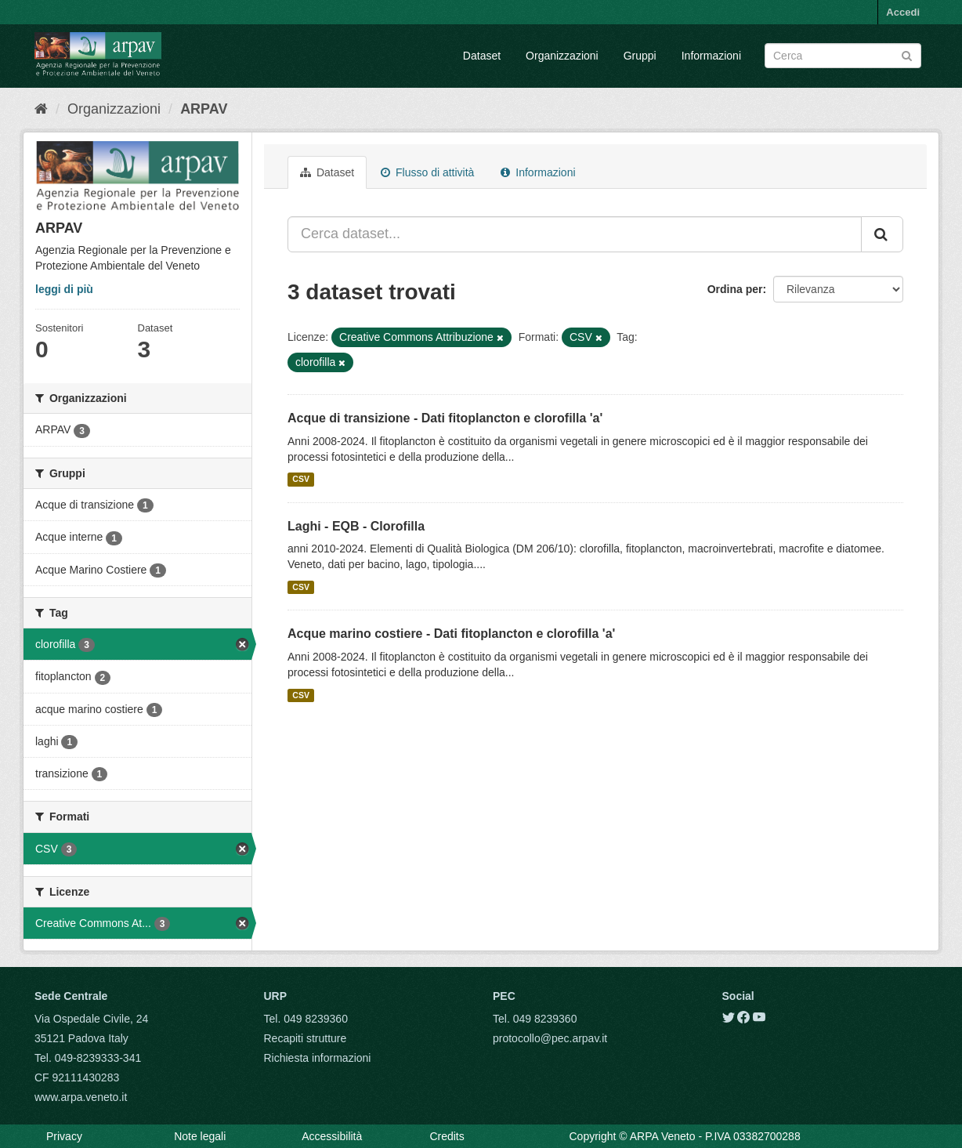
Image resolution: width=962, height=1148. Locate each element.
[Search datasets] (843, 55)
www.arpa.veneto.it (80, 1097)
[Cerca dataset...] (575, 234)
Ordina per (735, 289)
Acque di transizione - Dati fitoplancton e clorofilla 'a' (445, 418)
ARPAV (203, 109)
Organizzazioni (562, 55)
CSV (300, 479)
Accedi (903, 12)
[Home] (41, 109)
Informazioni (711, 55)
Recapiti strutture (305, 1038)
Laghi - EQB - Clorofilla (356, 526)
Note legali (200, 1136)
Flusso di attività (427, 172)
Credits (446, 1136)
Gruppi (640, 55)
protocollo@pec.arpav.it (550, 1038)
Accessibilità (332, 1136)
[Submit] (906, 54)
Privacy (64, 1136)
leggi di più (64, 289)
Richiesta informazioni (317, 1058)
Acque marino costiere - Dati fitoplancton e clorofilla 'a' (451, 633)
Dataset (482, 55)
